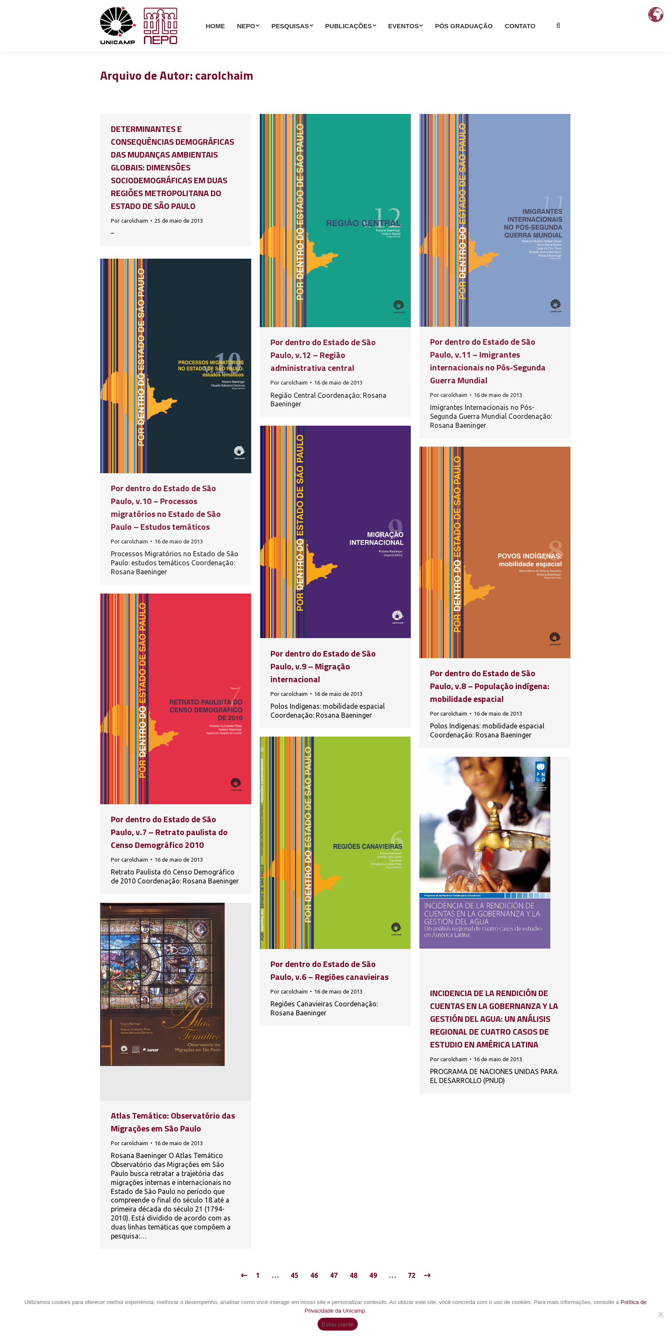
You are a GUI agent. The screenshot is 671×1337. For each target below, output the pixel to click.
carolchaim (224, 75)
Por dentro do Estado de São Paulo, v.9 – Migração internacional (323, 666)
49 (373, 1275)
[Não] (660, 1314)
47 (334, 1275)
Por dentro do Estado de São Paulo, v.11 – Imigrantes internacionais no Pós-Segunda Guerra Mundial (488, 361)
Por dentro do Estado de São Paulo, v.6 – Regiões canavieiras (329, 970)
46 (314, 1275)
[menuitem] (215, 41)
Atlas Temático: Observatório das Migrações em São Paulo (173, 1122)
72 (412, 1275)
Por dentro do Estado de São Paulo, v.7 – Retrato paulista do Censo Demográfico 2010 (169, 831)
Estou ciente (338, 1324)
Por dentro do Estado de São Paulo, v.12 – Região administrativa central (323, 354)
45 (294, 1275)
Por (129, 221)
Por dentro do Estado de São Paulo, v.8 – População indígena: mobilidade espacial (489, 685)
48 (353, 1275)
